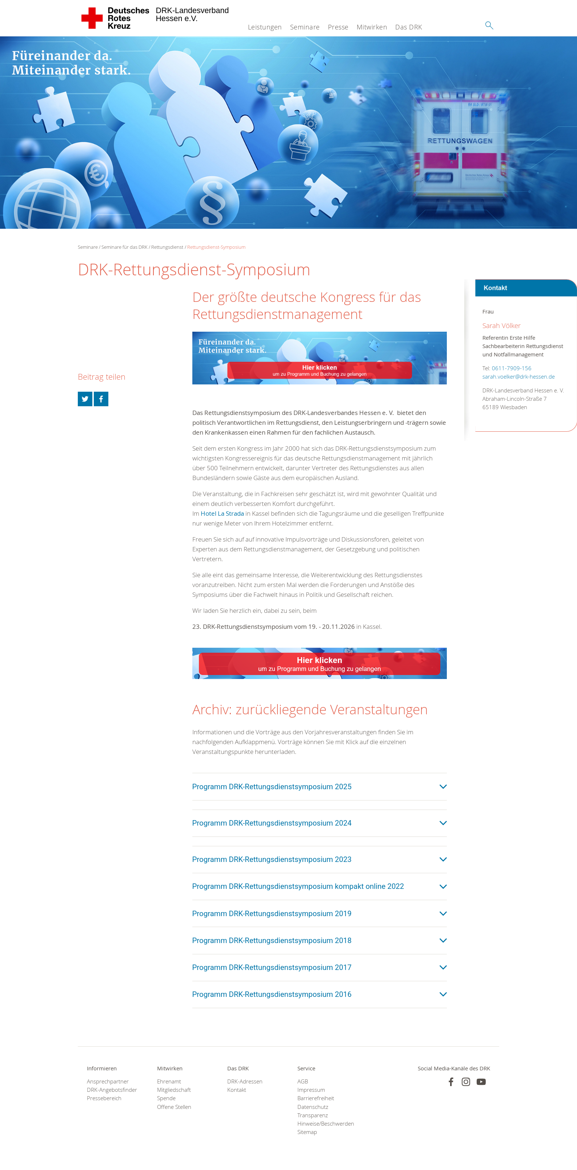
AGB (302, 1081)
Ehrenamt (169, 1081)
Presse (338, 27)
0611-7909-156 (501, 368)
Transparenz (312, 1115)
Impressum (311, 1089)
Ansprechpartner (108, 1081)
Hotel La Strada (223, 513)
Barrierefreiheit (315, 1098)
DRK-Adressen (245, 1081)
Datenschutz (312, 1106)
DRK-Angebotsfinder (112, 1089)
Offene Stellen (174, 1106)
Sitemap (307, 1132)
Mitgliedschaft (174, 1089)
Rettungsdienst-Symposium (216, 247)
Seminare (305, 27)
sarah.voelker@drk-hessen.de (508, 376)
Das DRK (408, 27)
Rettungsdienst (167, 247)
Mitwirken (372, 27)
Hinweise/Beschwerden (323, 1123)
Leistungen (265, 27)
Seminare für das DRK (124, 247)
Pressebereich (104, 1098)
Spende (166, 1098)
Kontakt (236, 1089)
